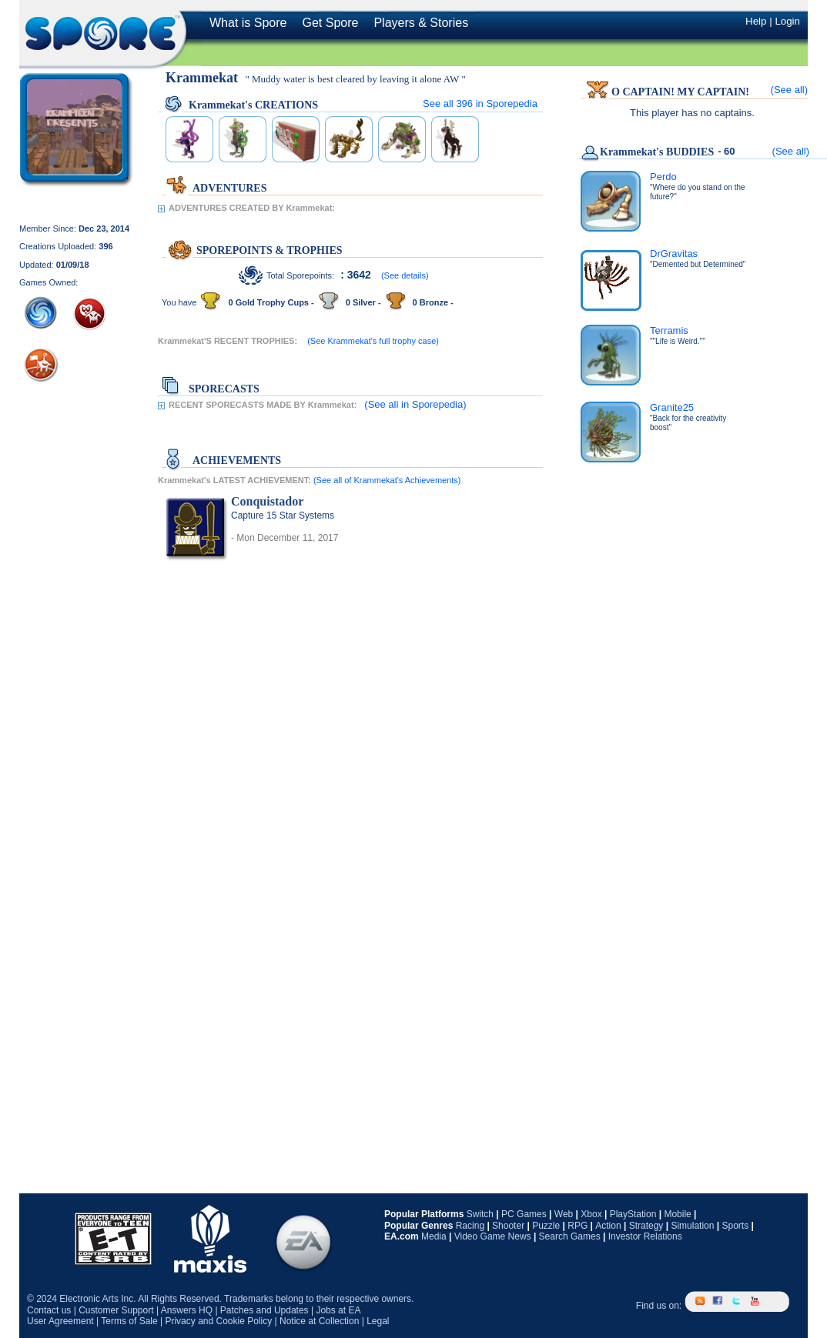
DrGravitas (674, 253)
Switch (480, 1214)
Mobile (677, 1214)
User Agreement (60, 1321)
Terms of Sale (129, 1321)
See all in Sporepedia (480, 103)
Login (787, 21)
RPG (578, 1225)
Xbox (591, 1214)
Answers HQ (187, 1310)
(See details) (405, 275)
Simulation (692, 1225)
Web (563, 1214)
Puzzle (546, 1225)
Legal (378, 1321)
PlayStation (633, 1214)
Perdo (663, 176)
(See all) (789, 89)
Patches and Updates (264, 1310)
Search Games (570, 1236)
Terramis (669, 330)
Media (434, 1236)
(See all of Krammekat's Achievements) (387, 480)
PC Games (524, 1214)
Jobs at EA (338, 1310)
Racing (470, 1225)
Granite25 (672, 407)
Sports (735, 1225)
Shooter (508, 1225)
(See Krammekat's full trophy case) (373, 340)
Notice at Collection (319, 1321)
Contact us (49, 1310)
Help (755, 21)
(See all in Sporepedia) (415, 404)
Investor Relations (645, 1236)
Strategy (646, 1225)
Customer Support (116, 1310)
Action (608, 1225)
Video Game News (492, 1236)
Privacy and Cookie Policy (218, 1321)
